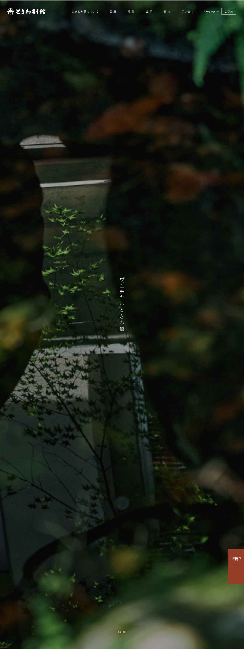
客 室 (113, 11)
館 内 (167, 11)
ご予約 (229, 11)
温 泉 (149, 11)
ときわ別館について (85, 11)
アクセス (187, 11)
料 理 (131, 11)
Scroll (122, 636)
